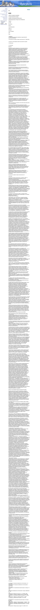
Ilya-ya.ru (26, 3)
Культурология (5, 19)
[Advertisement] (22, 8)
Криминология (5, 18)
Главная (6, 8)
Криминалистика (5, 17)
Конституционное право (4, 16)
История (6, 9)
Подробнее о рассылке (4, 24)
